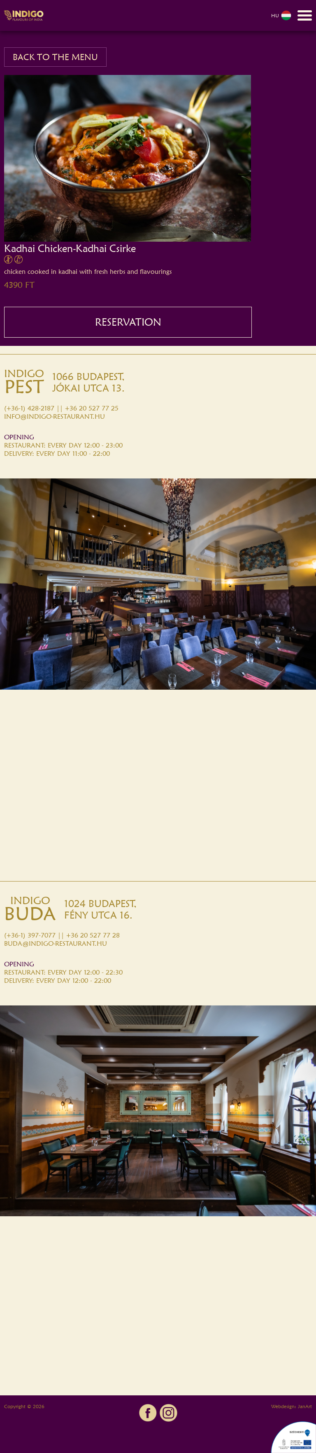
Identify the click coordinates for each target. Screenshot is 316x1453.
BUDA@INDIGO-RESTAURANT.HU (55, 943)
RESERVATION (128, 322)
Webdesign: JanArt (291, 1406)
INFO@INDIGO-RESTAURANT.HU (54, 416)
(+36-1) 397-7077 (30, 935)
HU (281, 15)
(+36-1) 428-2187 (29, 408)
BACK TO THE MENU (55, 57)
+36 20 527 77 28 (93, 935)
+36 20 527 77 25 (91, 408)
